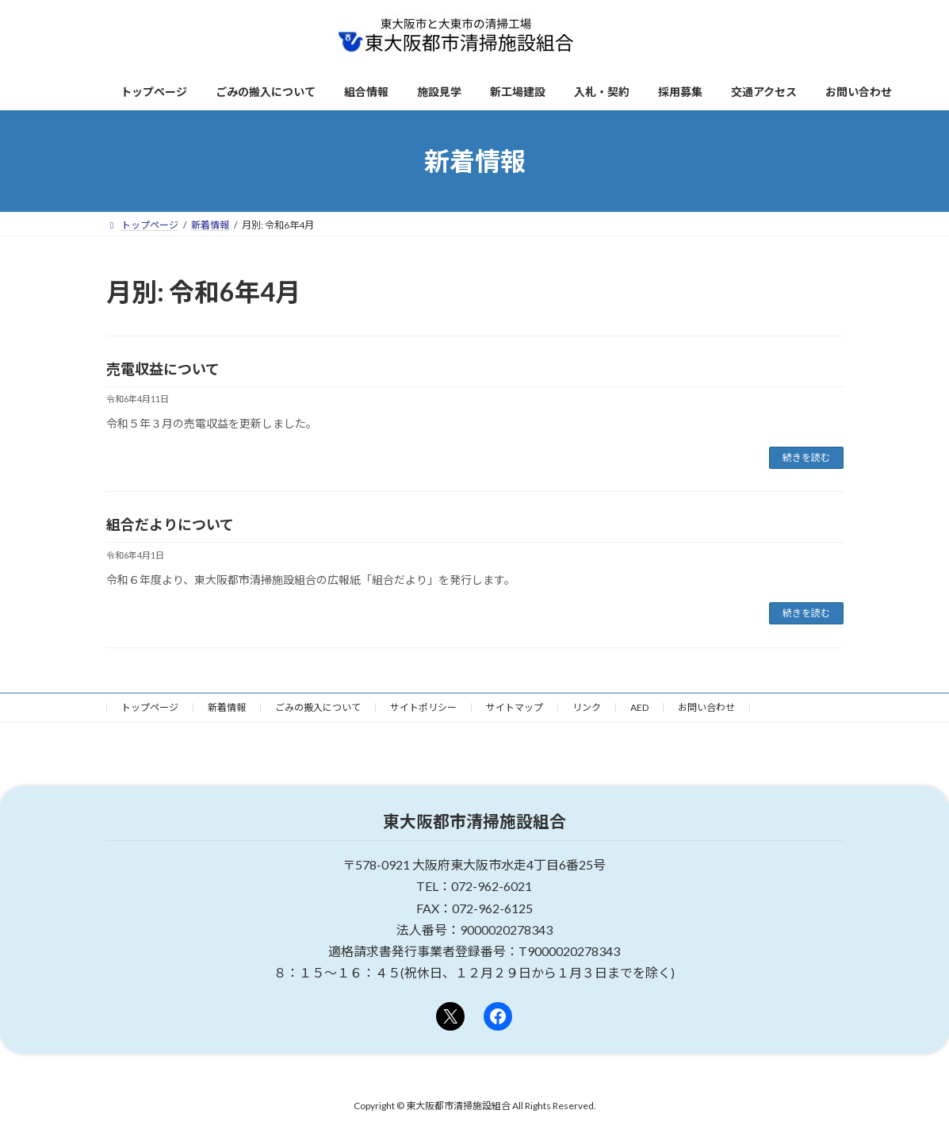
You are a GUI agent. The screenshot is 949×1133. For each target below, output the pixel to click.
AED (639, 707)
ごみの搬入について (318, 707)
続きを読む (806, 457)
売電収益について (163, 369)
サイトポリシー (423, 707)
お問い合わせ (706, 707)
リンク (586, 707)
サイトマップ (514, 707)
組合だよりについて (170, 524)
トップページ (149, 707)
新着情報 (227, 707)
